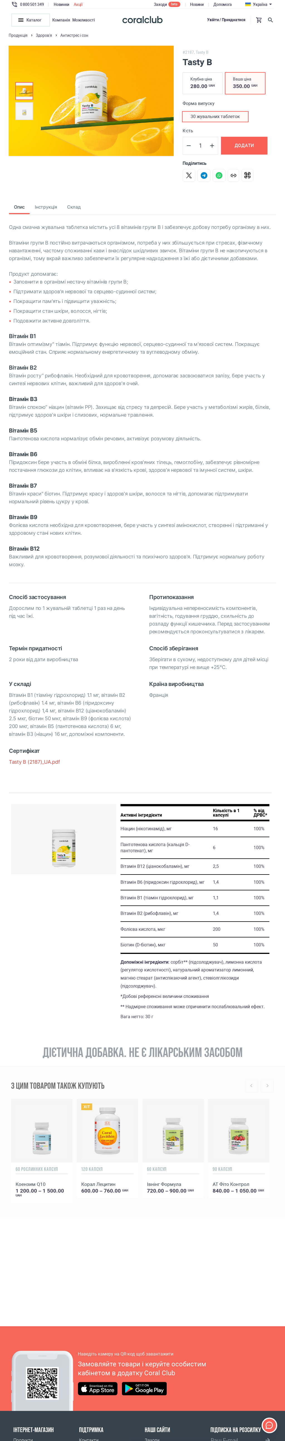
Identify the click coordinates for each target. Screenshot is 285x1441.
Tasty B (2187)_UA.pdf (34, 765)
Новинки (61, 4)
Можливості (83, 20)
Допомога (222, 4)
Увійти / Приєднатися (226, 20)
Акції (78, 4)
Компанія (61, 20)
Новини (196, 4)
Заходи (160, 4)
